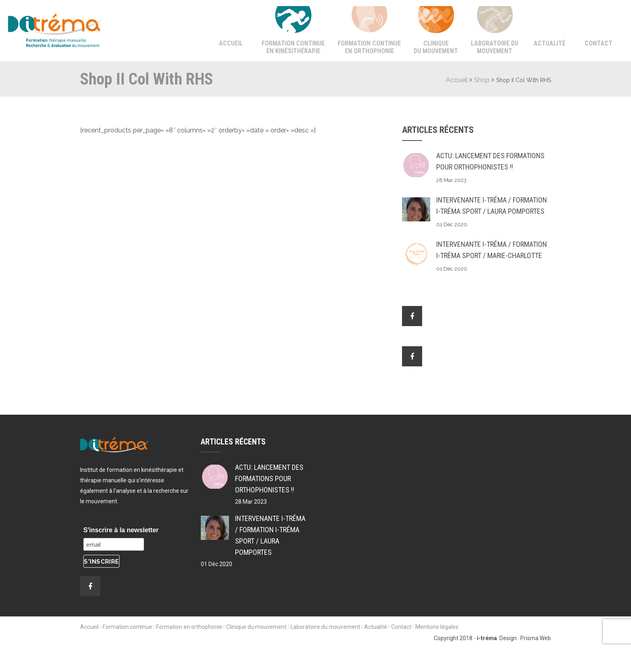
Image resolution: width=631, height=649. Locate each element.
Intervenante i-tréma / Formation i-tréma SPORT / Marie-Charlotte (491, 250)
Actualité (549, 43)
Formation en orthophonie (189, 627)
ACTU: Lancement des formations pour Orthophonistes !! (490, 161)
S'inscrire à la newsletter (121, 530)
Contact (598, 43)
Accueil (231, 43)
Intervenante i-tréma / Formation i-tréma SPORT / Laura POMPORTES (491, 205)
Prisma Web (535, 638)
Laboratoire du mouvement (494, 47)
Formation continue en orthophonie (369, 47)
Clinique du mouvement (436, 47)
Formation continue (127, 627)
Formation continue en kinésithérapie (293, 47)
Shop (482, 80)
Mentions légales (436, 627)
